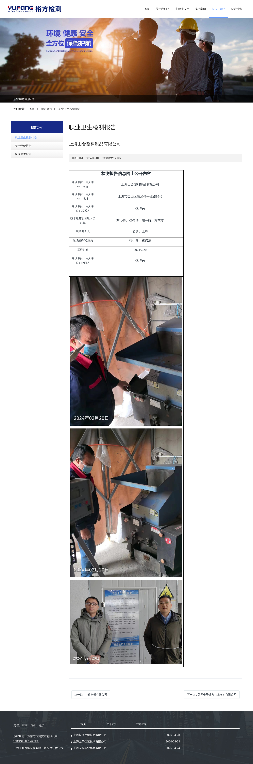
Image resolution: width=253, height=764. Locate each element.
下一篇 (211, 694)
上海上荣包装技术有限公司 (90, 741)
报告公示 (46, 109)
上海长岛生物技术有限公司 (90, 735)
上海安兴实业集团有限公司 (90, 748)
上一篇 (91, 694)
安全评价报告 (23, 145)
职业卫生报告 (23, 154)
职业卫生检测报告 (70, 109)
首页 (147, 8)
